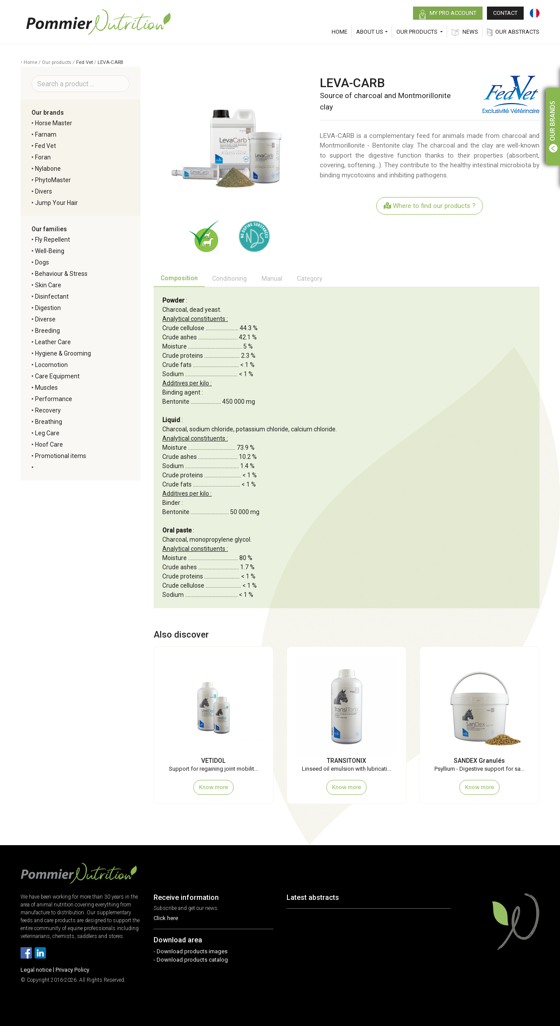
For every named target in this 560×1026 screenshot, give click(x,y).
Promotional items (60, 455)
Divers (43, 191)
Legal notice (36, 969)
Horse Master (53, 123)
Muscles (46, 387)
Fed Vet (84, 62)
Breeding (47, 330)
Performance (53, 398)
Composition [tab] (179, 278)
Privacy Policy (72, 969)
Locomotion (51, 364)
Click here (166, 918)
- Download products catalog (191, 959)
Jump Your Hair (56, 202)
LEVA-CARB (110, 62)
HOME (339, 31)
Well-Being (49, 250)
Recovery (48, 410)
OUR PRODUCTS (417, 31)
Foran (43, 157)
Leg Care (47, 433)
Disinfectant (52, 296)
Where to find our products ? (430, 206)
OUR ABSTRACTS (513, 32)
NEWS (465, 32)
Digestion (48, 307)
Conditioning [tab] (229, 278)
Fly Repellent (52, 239)
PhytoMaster (53, 179)
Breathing (48, 421)
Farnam (45, 134)
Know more (213, 787)
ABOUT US (369, 31)
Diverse (45, 319)
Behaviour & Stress (61, 273)
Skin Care (48, 285)
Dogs (42, 262)
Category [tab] (309, 278)
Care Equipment (57, 376)
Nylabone (48, 168)
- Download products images (191, 951)
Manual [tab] (272, 278)
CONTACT (505, 13)
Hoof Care (49, 444)
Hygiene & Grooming (63, 353)
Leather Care (53, 342)
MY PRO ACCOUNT (447, 14)
